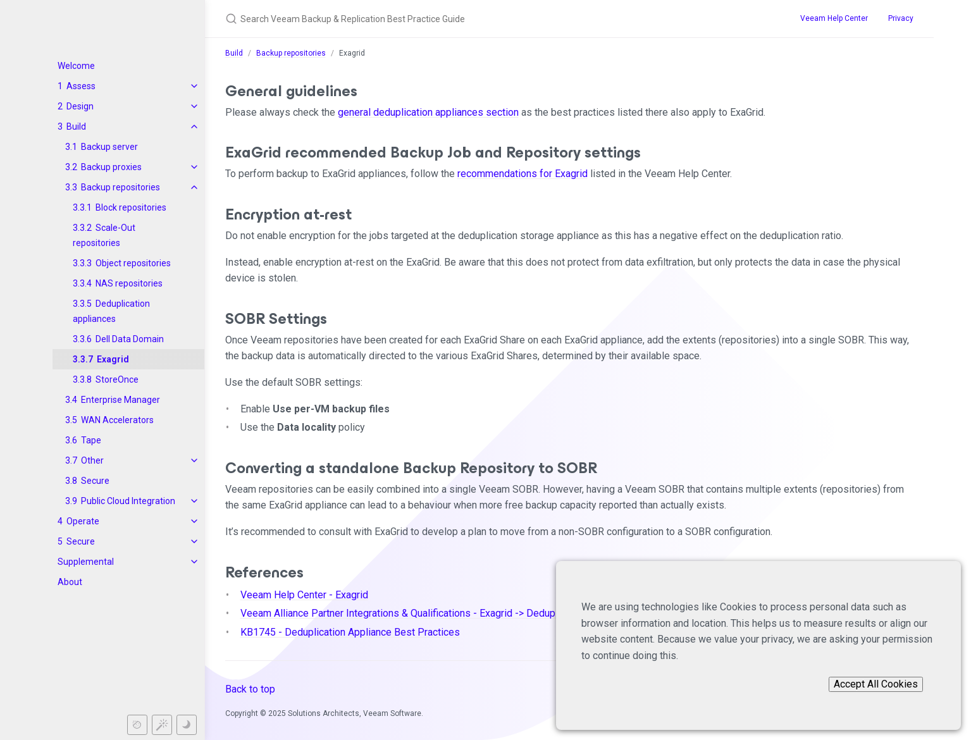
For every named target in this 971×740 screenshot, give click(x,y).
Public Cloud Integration (128, 501)
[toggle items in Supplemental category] (194, 562)
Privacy (900, 18)
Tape (91, 440)
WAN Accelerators (117, 420)
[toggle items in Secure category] (194, 541)
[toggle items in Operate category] (194, 521)
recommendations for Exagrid (522, 174)
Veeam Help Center (834, 18)
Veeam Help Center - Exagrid (304, 595)
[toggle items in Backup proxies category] (194, 167)
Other (92, 460)
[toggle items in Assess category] (194, 86)
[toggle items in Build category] (194, 126)
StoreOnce (117, 379)
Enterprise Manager (120, 400)
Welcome (76, 66)
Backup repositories (120, 187)
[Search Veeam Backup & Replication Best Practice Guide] (448, 18)
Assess (81, 86)
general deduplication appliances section (428, 112)
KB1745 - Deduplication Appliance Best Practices (350, 632)
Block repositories (131, 207)
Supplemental (86, 562)
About (70, 582)
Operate (82, 521)
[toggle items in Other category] (194, 460)
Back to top (250, 689)
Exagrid (113, 359)
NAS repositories (129, 283)
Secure (95, 481)
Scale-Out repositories (104, 235)
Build (76, 126)
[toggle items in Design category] (194, 106)
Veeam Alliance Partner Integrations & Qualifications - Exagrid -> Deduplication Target (428, 613)
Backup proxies (111, 167)
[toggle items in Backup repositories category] (194, 187)
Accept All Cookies (876, 684)
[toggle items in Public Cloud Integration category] (194, 501)
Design (80, 106)
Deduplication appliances (111, 311)
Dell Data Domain (130, 339)
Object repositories (133, 263)
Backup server (109, 147)
